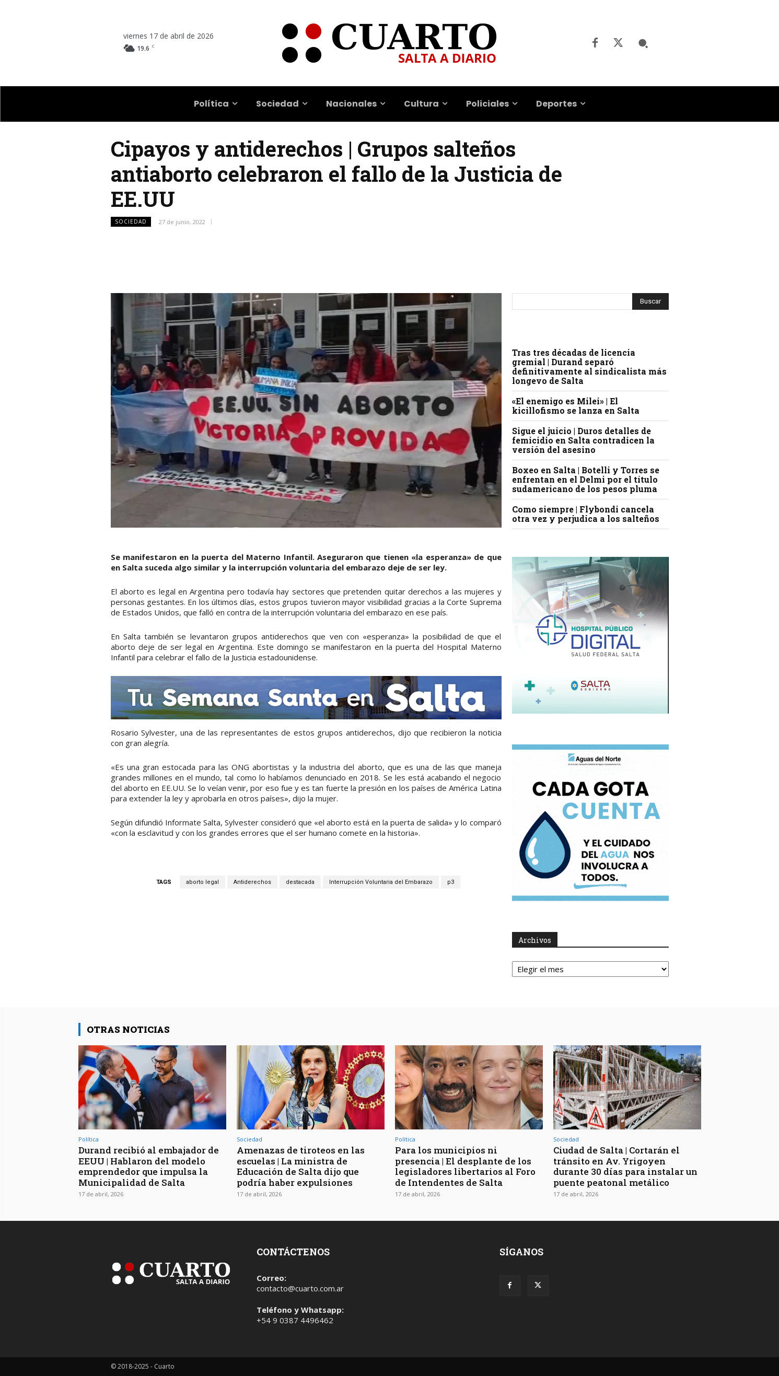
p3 (450, 882)
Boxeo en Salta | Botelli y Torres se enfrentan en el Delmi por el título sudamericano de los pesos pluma (585, 479)
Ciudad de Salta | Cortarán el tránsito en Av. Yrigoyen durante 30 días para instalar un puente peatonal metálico (625, 1166)
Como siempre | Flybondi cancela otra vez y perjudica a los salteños (585, 514)
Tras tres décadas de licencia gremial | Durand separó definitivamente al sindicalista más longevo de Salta (589, 366)
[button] (643, 43)
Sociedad (131, 222)
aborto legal (202, 882)
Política (88, 1139)
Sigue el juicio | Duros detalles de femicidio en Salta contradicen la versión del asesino (583, 440)
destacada (300, 882)
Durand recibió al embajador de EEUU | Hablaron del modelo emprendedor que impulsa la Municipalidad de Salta (148, 1166)
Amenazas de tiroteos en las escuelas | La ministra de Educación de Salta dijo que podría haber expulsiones (301, 1166)
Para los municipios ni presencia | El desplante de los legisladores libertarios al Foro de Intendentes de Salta (465, 1166)
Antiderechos (252, 882)
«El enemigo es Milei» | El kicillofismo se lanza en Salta (576, 405)
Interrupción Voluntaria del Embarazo (381, 882)
